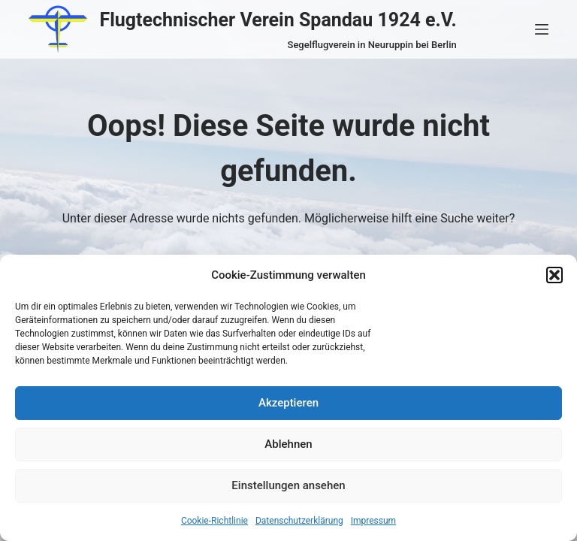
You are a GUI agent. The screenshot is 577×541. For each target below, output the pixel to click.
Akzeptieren (288, 403)
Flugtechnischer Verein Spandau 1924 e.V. (277, 20)
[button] (554, 275)
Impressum (373, 520)
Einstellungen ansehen (288, 485)
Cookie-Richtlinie (214, 520)
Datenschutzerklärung (299, 520)
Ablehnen (288, 444)
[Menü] (541, 29)
